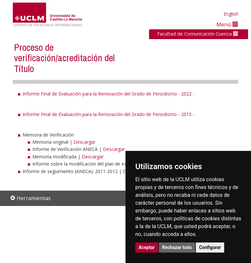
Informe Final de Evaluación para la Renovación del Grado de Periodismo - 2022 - (108, 94)
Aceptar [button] (147, 247)
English (231, 14)
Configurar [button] (210, 247)
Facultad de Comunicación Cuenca (197, 33)
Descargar (84, 142)
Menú (227, 24)
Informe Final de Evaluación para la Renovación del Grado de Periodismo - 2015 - (108, 114)
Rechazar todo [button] (177, 247)
